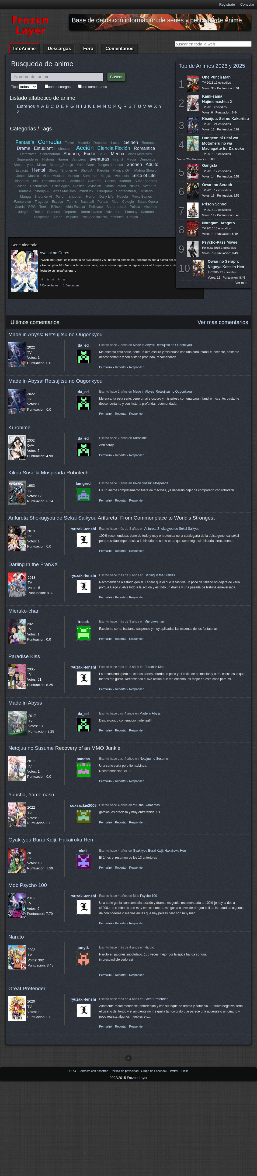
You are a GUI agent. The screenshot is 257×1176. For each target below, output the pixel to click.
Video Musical (53, 176)
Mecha (117, 153)
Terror (69, 143)
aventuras (99, 159)
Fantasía (25, 142)
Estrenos (26, 106)
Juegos (23, 212)
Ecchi (89, 153)
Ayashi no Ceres (54, 252)
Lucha (115, 143)
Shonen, (72, 153)
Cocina (110, 181)
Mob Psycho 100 (27, 885)
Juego (57, 217)
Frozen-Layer (137, 1078)
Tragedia (41, 202)
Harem (62, 159)
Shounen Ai (43, 196)
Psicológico (61, 186)
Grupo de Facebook (154, 1070)
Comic (20, 207)
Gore (90, 165)
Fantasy (131, 212)
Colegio (128, 202)
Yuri (80, 165)
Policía (135, 207)
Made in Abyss (25, 703)
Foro (88, 48)
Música (33, 176)
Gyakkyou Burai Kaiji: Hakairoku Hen (50, 840)
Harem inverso (91, 212)
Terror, (60, 196)
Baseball (87, 202)
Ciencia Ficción (113, 148)
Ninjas (134, 186)
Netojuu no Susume (31, 748)
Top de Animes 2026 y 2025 (212, 66)
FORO (72, 1070)
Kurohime (19, 427)
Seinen (131, 142)
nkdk (83, 851)
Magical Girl (121, 170)
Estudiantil (44, 148)
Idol (36, 181)
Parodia (103, 170)
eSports (72, 217)
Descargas (59, 48)
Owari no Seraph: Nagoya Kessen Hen (226, 264)
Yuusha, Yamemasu (31, 794)
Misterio (84, 143)
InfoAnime (24, 48)
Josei (20, 176)
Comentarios (120, 48)
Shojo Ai (87, 170)
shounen (75, 196)
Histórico (150, 207)
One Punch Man (216, 77)
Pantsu (102, 202)
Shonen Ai (69, 170)
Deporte (70, 212)
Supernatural (116, 207)
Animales (77, 181)
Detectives (28, 154)
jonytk (83, 948)
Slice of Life (143, 175)
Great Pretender (27, 988)
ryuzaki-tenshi (83, 529)
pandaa (83, 759)
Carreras (94, 181)
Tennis (72, 202)
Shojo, (18, 165)
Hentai (38, 170)
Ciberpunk (104, 191)
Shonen (134, 164)
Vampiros (78, 159)
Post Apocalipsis (94, 217)
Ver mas (241, 283)
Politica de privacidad (124, 1070)
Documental (39, 186)
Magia (131, 159)
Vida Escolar (75, 207)
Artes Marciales (140, 154)
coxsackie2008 (83, 805)
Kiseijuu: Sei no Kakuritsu (225, 118)
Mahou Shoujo (145, 170)
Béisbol (56, 207)
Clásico (79, 186)
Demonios (147, 159)
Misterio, (146, 191)
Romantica (144, 148)
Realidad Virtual (54, 181)
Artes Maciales (64, 191)
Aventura (149, 186)
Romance (149, 143)
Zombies (117, 217)
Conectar (247, 4)
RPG (32, 207)
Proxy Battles (141, 196)
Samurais (89, 176)
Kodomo (147, 212)
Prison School (214, 204)
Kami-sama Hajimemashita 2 (217, 99)
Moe (115, 202)
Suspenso (41, 217)
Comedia (49, 141)
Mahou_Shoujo (61, 165)
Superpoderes (27, 159)
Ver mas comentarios (222, 322)
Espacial (21, 170)
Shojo (53, 170)
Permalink (105, 367)
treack (83, 622)
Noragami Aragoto (218, 223)
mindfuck (86, 191)
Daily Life (106, 196)
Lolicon (21, 186)
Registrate (227, 4)
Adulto (151, 164)
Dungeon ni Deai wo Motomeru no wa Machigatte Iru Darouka (223, 143)
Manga (25, 196)
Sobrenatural (50, 154)
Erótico (132, 217)
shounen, (65, 149)
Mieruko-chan (24, 611)
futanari (125, 181)
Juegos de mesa (110, 165)
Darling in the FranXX (33, 564)
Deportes (100, 143)
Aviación (94, 186)
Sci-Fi (103, 154)
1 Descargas (71, 285)
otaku (121, 186)
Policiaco (96, 207)
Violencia (122, 176)
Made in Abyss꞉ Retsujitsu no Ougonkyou (55, 334)
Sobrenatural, (126, 191)
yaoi (30, 165)
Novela (122, 196)
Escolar (57, 202)
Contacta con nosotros (93, 1070)
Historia (48, 159)
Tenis (43, 207)
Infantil (118, 159)
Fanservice (22, 202)
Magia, (106, 176)
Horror (91, 196)
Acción (84, 147)
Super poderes (145, 181)
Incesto (73, 176)
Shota (109, 186)
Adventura (113, 212)
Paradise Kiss (24, 656)
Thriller (38, 212)
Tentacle (25, 191)
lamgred (83, 483)
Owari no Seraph (217, 185)
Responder (136, 367)
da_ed (83, 345)
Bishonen (22, 181)
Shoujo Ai (42, 191)
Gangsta (209, 165)
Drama (23, 148)
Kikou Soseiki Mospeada (36, 472)
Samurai (53, 212)
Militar (41, 165)
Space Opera (147, 202)
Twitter (174, 1070)
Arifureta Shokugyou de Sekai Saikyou (52, 518)
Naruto (16, 937)
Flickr (184, 1070)
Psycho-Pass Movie (219, 242)
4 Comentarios (49, 285)
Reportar (121, 367)
